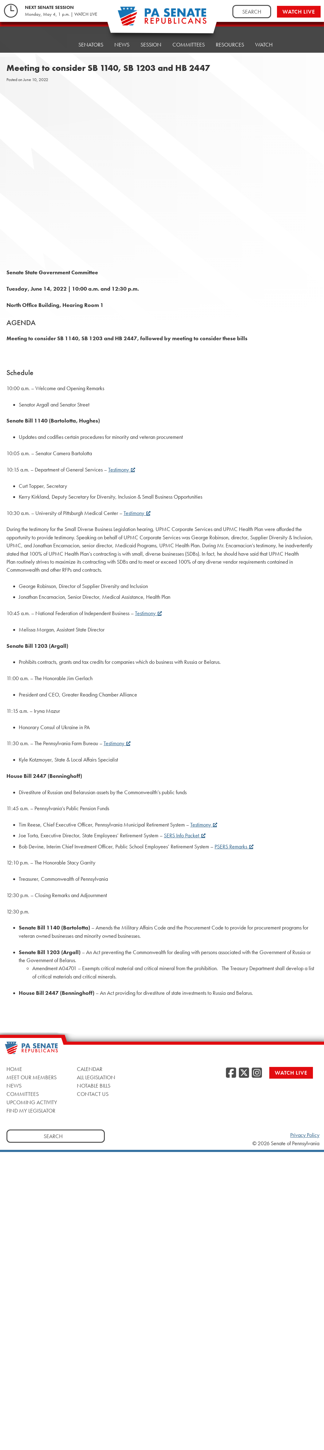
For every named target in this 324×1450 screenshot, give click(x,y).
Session (150, 44)
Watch (264, 44)
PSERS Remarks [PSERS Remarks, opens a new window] (234, 846)
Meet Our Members (31, 1077)
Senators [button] (90, 44)
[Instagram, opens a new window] (257, 1073)
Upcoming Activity (31, 1102)
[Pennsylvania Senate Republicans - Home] (162, 19)
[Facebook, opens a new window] (231, 1073)
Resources (230, 44)
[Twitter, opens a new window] (244, 1073)
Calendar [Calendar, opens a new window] (89, 1068)
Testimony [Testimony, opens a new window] (121, 469)
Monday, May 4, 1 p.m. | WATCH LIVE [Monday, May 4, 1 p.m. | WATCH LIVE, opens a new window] (61, 14)
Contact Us (93, 1093)
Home (59, 44)
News (121, 44)
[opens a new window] (312, 126)
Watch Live (299, 11)
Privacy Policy (304, 1135)
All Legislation (96, 1077)
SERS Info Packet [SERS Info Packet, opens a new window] (184, 835)
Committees (188, 44)
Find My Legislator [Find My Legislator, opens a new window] (30, 1110)
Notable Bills (93, 1085)
